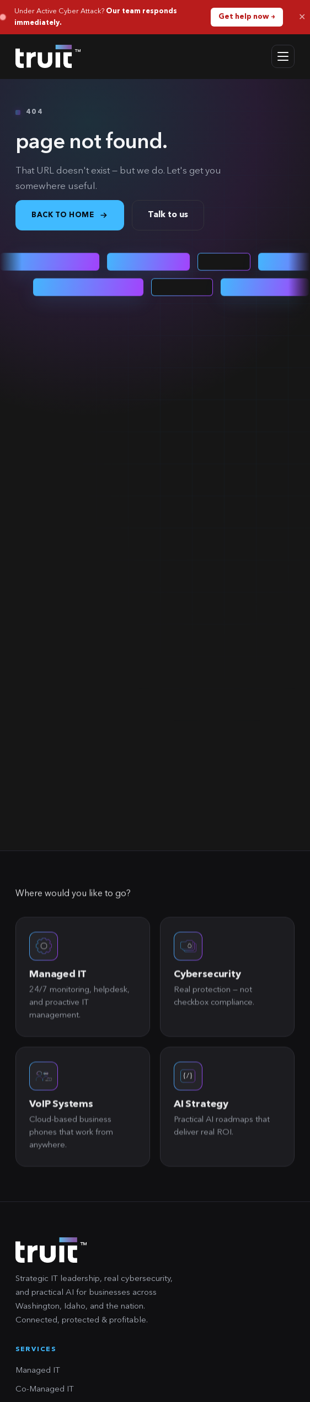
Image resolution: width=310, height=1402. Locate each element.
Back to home (69, 215)
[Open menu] (283, 56)
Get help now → (246, 16)
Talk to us (168, 215)
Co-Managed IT (44, 1389)
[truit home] (48, 56)
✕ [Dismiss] (302, 17)
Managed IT (37, 1371)
